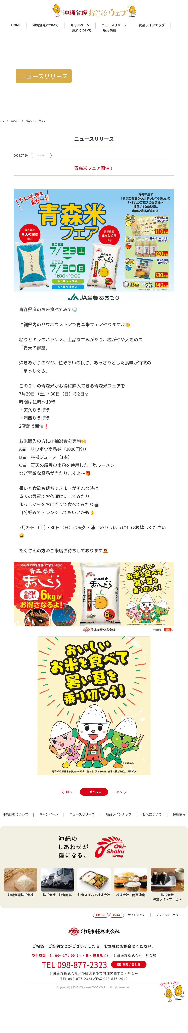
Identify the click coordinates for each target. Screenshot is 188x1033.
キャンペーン (80, 25)
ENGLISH (100, 915)
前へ (69, 791)
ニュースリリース (114, 25)
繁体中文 (117, 915)
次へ (119, 791)
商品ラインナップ (152, 25)
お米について (81, 30)
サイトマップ (136, 915)
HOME (16, 25)
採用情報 (109, 30)
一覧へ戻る (94, 792)
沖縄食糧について (45, 25)
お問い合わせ (131, 964)
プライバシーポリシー (170, 915)
